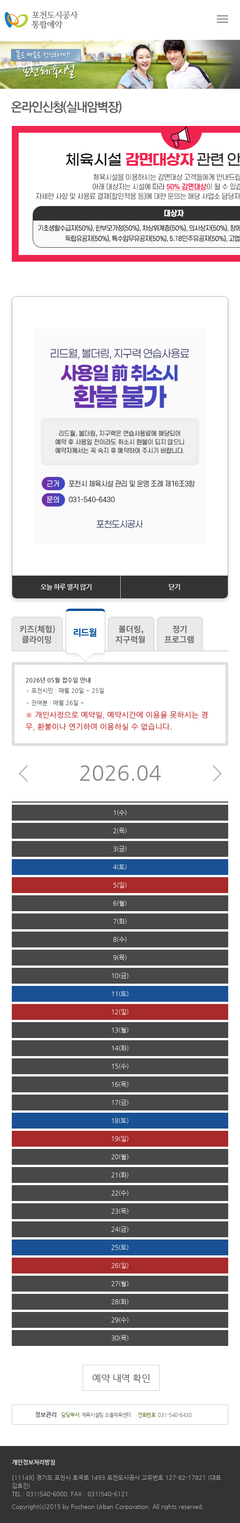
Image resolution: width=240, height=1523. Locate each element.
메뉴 (222, 20)
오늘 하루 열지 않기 (66, 587)
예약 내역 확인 (121, 1378)
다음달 (217, 773)
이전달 (23, 773)
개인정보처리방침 (33, 1462)
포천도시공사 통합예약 (41, 20)
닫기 (174, 587)
